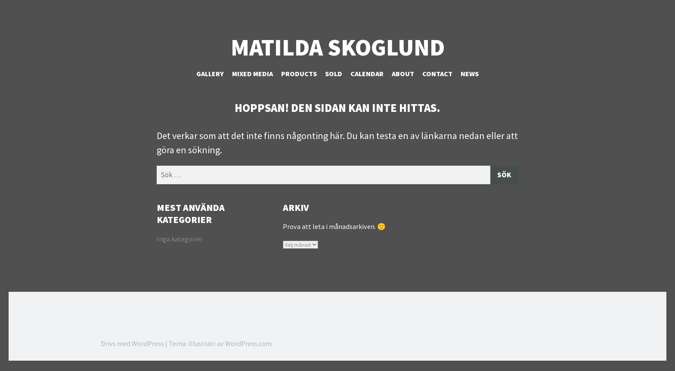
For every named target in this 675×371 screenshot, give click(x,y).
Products (299, 73)
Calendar (367, 73)
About (403, 73)
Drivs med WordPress (132, 345)
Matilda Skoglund (338, 47)
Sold (333, 73)
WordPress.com (248, 345)
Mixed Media (252, 73)
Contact (437, 73)
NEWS (470, 73)
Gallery (210, 73)
